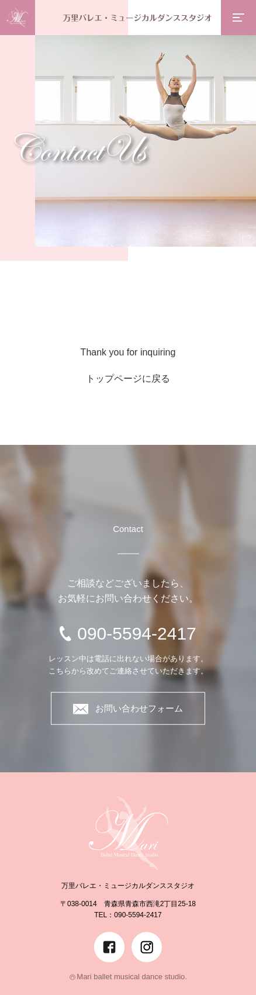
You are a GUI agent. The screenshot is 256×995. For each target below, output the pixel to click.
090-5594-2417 (136, 632)
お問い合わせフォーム (128, 708)
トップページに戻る (128, 379)
